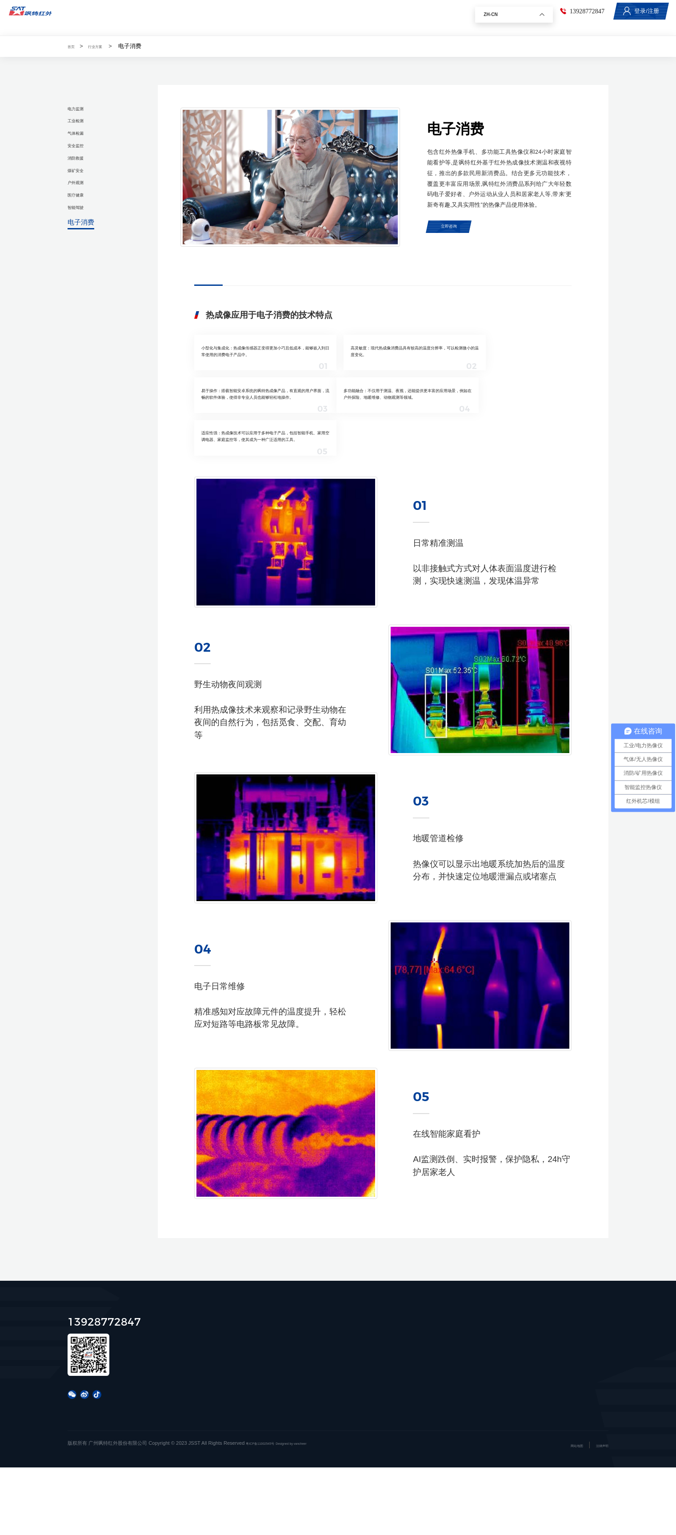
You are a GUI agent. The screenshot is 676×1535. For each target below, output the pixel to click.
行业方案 (250, 17)
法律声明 (598, 1512)
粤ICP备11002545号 (268, 1510)
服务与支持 (299, 17)
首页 (165, 17)
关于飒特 (395, 17)
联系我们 (440, 17)
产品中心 (204, 17)
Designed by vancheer (316, 1510)
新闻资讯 (348, 17)
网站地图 (566, 1512)
